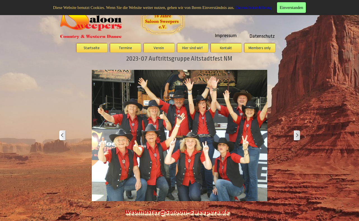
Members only (259, 48)
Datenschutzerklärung (253, 7)
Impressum (226, 35)
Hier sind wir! (192, 48)
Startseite (92, 48)
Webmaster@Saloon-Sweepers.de (177, 212)
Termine (125, 48)
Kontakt (226, 48)
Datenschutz (262, 36)
